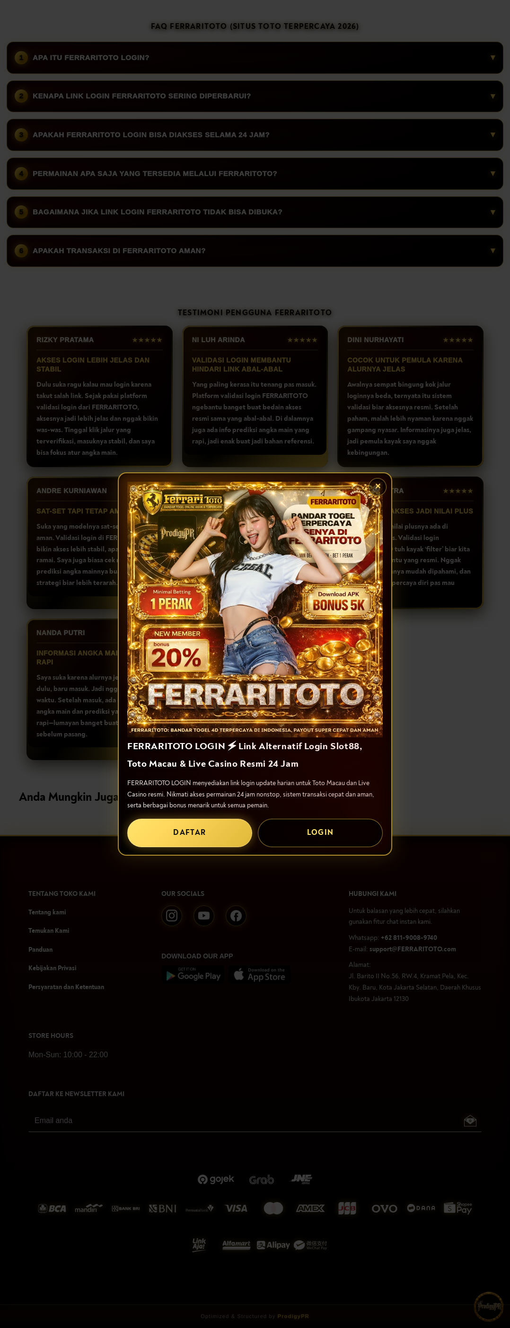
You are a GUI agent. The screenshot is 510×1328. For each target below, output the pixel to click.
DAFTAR (189, 832)
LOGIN (320, 832)
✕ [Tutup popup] (378, 486)
